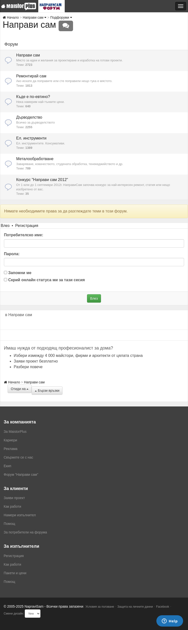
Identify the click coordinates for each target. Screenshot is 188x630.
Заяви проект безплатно (36, 361)
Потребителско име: (23, 235)
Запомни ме (17, 273)
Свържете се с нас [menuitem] (18, 457)
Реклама (10, 449)
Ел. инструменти (31, 138)
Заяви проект (14, 498)
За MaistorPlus (15, 432)
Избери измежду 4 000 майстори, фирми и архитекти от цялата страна (78, 355)
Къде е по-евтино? (33, 97)
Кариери (10, 440)
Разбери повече (28, 367)
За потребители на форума (25, 532)
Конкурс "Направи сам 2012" (42, 180)
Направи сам (35, 17)
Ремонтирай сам (31, 76)
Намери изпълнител (20, 515)
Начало (11, 17)
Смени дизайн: (14, 613)
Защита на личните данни (135, 606)
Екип (7, 466)
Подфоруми (61, 17)
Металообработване (34, 159)
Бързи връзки (47, 390)
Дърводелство (29, 117)
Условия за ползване (100, 606)
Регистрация (26, 226)
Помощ (9, 524)
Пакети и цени (15, 573)
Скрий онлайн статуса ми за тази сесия (44, 280)
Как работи (12, 506)
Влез (5, 226)
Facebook (162, 606)
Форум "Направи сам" (21, 474)
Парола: (12, 254)
